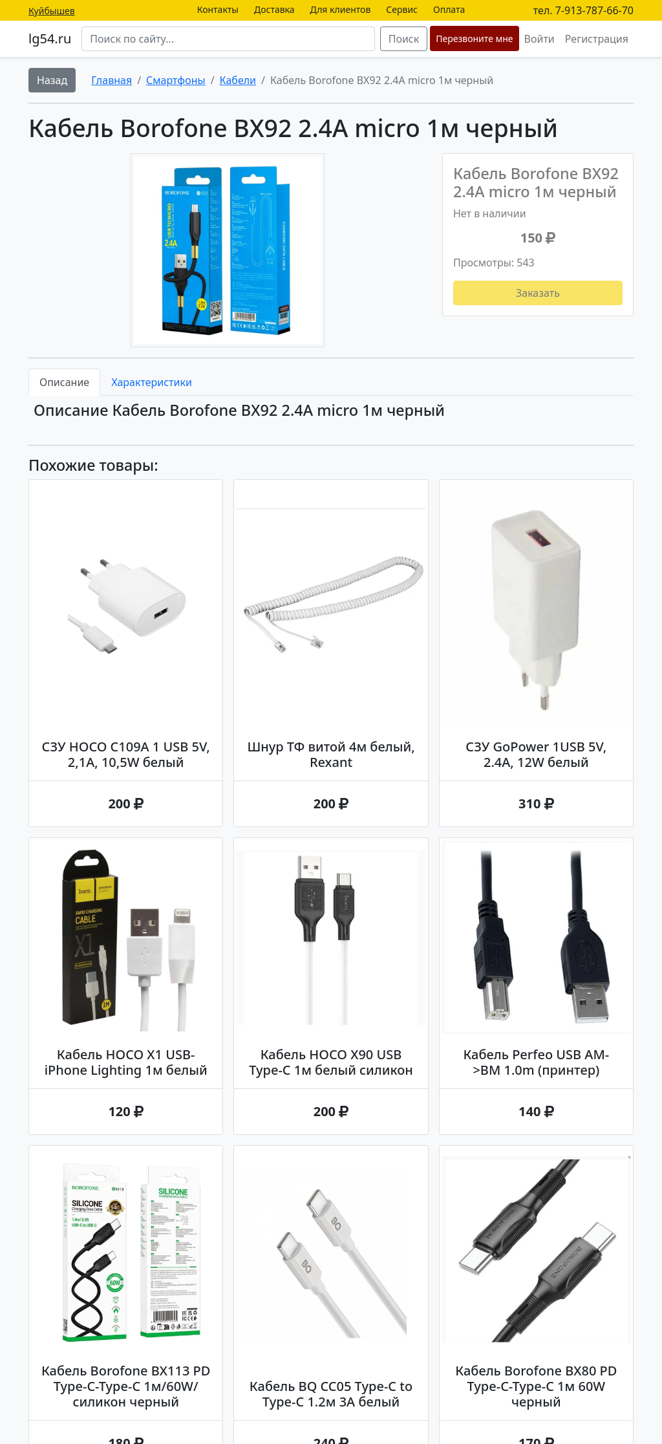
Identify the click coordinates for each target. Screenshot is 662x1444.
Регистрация (596, 39)
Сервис (402, 9)
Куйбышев (51, 11)
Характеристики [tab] (151, 382)
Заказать (538, 293)
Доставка (274, 9)
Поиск (404, 39)
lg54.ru (49, 38)
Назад (52, 80)
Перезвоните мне (474, 38)
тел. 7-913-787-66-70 (583, 10)
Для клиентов (340, 9)
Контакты (218, 9)
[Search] (227, 39)
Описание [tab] (64, 382)
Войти (539, 39)
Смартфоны (176, 80)
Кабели (238, 80)
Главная (111, 80)
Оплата (449, 9)
